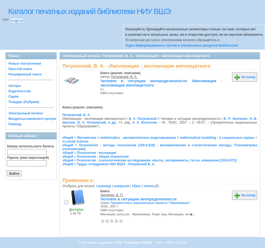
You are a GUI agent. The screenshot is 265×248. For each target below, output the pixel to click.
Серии (13, 96)
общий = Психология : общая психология (95, 156)
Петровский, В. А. (124, 77)
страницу (103, 186)
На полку (245, 77)
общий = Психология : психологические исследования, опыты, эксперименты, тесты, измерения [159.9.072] (149, 160)
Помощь (15, 124)
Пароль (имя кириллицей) (28, 158)
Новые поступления (24, 63)
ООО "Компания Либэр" (134, 242)
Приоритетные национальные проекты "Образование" (150, 202)
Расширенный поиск (25, 74)
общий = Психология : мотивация (89, 153)
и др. (112, 122)
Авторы (14, 86)
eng (14, 20)
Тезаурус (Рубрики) (23, 102)
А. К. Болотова (144, 122)
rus (20, 20)
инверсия (121, 186)
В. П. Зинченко (236, 119)
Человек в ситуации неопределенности (138, 199)
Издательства (19, 91)
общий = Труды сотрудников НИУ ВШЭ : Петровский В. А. (108, 164)
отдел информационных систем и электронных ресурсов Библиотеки (181, 45)
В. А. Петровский (143, 119)
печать (149, 186)
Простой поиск (20, 69)
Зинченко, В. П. (112, 195)
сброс (136, 186)
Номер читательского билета (30, 146)
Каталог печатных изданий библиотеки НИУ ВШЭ (89, 11)
